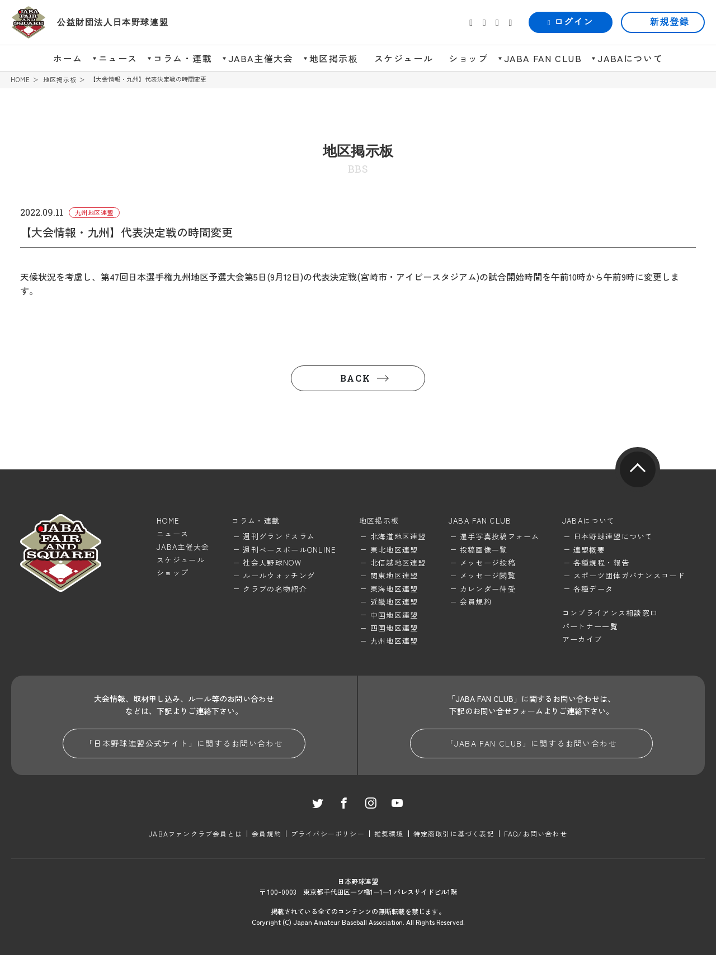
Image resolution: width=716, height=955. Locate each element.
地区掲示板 (334, 58)
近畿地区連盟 (394, 601)
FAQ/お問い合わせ (535, 833)
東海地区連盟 (394, 588)
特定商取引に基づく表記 (453, 833)
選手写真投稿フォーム (500, 536)
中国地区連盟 (394, 615)
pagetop (637, 469)
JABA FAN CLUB (543, 58)
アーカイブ (582, 639)
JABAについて (630, 58)
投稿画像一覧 (484, 549)
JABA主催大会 (261, 58)
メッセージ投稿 (488, 562)
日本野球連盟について (613, 536)
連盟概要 (589, 549)
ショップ (468, 58)
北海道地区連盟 (398, 536)
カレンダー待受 (488, 588)
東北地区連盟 (394, 549)
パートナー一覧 (590, 626)
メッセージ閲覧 (488, 575)
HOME (20, 80)
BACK (355, 378)
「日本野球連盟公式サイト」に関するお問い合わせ (184, 743)
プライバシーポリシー (328, 833)
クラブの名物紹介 (275, 588)
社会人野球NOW (272, 562)
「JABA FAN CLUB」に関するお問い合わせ (531, 743)
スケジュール (404, 58)
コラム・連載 (183, 58)
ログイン (570, 22)
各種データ (593, 588)
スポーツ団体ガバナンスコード (629, 575)
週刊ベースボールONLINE (289, 549)
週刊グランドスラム (279, 536)
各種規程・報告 (601, 562)
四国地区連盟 (394, 628)
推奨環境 (389, 833)
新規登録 (669, 22)
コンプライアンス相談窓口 (610, 612)
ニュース (118, 58)
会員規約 (476, 601)
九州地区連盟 (394, 640)
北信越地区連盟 (398, 562)
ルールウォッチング (279, 575)
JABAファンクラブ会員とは (195, 833)
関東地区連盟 (394, 575)
